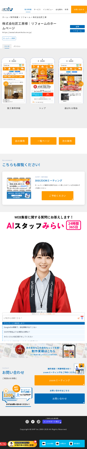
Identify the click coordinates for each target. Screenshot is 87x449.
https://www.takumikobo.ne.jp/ (17, 32)
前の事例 (20, 141)
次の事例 (67, 141)
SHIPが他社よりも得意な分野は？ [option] (17, 332)
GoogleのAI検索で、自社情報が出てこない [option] (20, 327)
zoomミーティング (59, 388)
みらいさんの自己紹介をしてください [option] (18, 336)
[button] (5, 83)
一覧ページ (43, 141)
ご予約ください (57, 195)
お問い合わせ (79, 9)
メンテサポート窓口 (51, 421)
